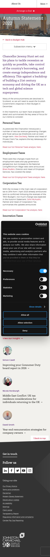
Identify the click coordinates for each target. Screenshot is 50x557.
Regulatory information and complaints (18, 517)
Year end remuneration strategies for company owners (24, 431)
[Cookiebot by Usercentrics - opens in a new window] (35, 224)
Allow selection (25, 323)
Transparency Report (11, 514)
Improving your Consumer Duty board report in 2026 (21, 366)
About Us (16, 3)
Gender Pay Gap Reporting (13, 520)
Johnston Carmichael (3, 4)
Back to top (40, 438)
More (42, 4)
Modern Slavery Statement (13, 496)
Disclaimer (7, 493)
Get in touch (10, 453)
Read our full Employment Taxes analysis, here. (24, 177)
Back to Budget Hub (15, 40)
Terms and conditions (11, 490)
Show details (35, 307)
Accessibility (7, 503)
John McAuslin (34, 199)
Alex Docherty (20, 136)
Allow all (25, 315)
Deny (25, 330)
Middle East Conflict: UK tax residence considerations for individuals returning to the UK (21, 399)
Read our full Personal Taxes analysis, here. (22, 147)
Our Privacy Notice (10, 486)
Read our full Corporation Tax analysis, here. (22, 210)
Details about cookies (11, 500)
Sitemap (6, 507)
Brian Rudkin (9, 169)
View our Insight (11, 338)
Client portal (7, 510)
